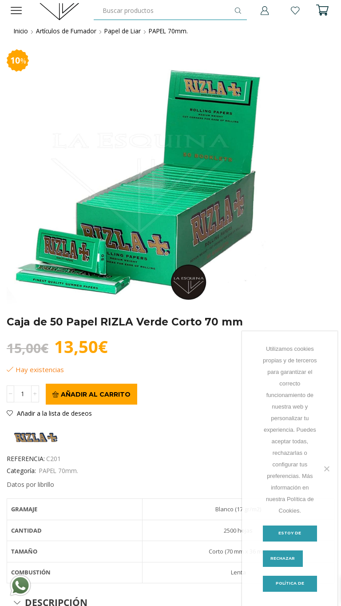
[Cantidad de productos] (23, 394)
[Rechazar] (326, 468)
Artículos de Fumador (68, 31)
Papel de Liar (125, 31)
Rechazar (283, 558)
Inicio (21, 31)
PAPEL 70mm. (172, 31)
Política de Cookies (290, 586)
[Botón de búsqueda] (238, 11)
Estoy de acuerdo (289, 536)
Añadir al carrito (96, 394)
